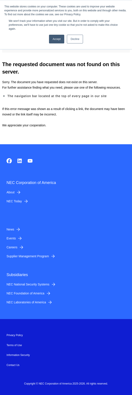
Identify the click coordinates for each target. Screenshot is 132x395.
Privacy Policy (15, 335)
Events (11, 238)
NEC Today (14, 201)
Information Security (18, 355)
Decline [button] (75, 39)
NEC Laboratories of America (26, 302)
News (10, 229)
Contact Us (13, 365)
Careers (12, 247)
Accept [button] (57, 39)
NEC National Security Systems (28, 284)
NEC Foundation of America (25, 293)
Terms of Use (14, 345)
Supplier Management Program (28, 256)
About (11, 192)
